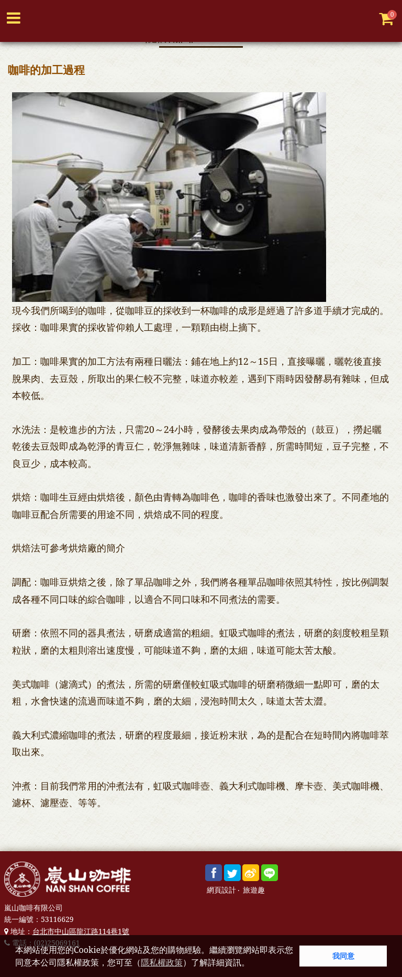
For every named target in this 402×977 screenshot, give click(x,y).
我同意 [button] (343, 956)
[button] (253, 963)
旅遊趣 (254, 890)
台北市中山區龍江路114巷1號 (80, 931)
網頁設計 (221, 890)
